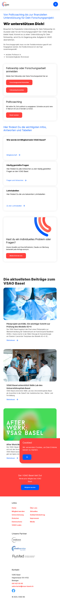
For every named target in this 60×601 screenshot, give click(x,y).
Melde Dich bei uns (16, 256)
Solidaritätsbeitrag (37, 515)
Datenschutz (17, 522)
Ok (27, 457)
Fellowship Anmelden (17, 90)
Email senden (14, 115)
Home (14, 508)
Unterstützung (18, 515)
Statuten (15, 518)
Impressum (34, 518)
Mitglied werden (18, 511)
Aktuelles (34, 511)
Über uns (33, 508)
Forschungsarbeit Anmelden (19, 82)
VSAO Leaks (16, 525)
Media (32, 522)
